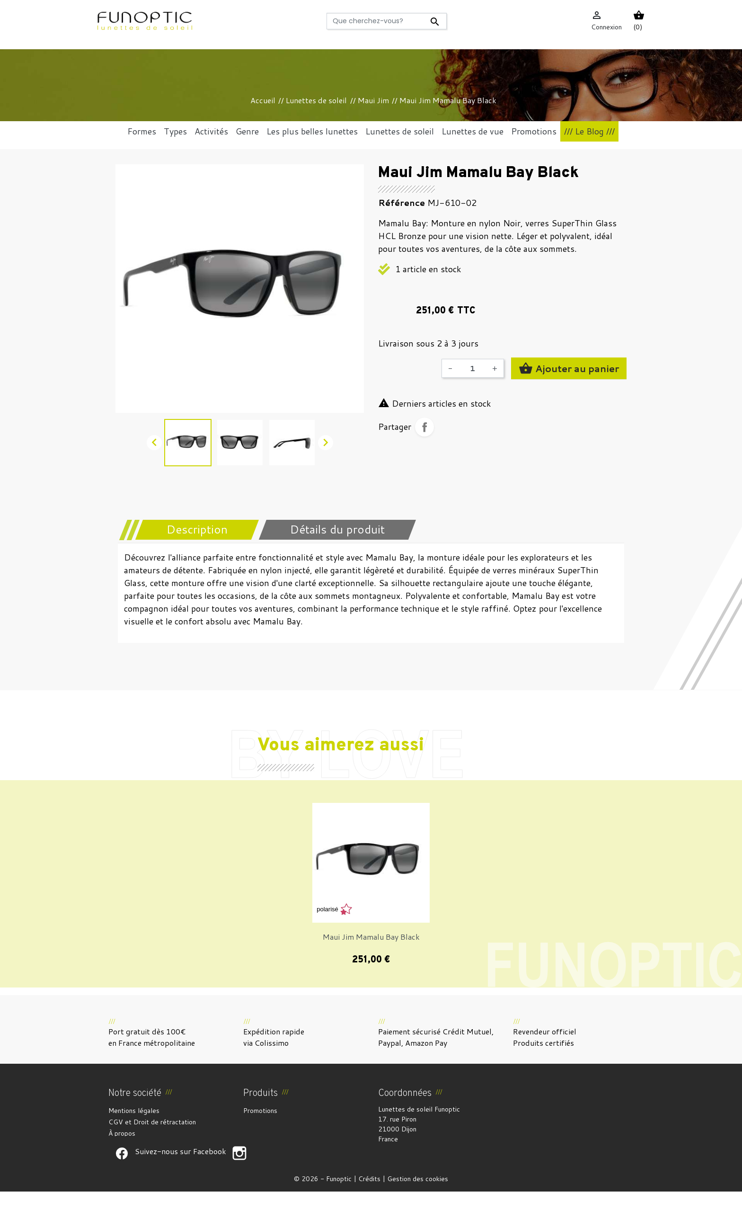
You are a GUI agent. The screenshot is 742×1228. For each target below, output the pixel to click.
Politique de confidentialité (148, 1156)
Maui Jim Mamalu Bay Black (371, 936)
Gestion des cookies (417, 1215)
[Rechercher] (387, 21)
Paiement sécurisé (135, 1144)
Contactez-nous (132, 1167)
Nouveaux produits (271, 1122)
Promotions (260, 1110)
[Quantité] (472, 368)
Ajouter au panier (569, 368)
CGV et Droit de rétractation (152, 1122)
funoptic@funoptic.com (457, 1159)
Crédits (369, 1215)
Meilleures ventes (270, 1133)
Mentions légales (133, 1110)
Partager (424, 427)
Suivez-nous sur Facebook (121, 1189)
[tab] (191, 529)
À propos (121, 1133)
